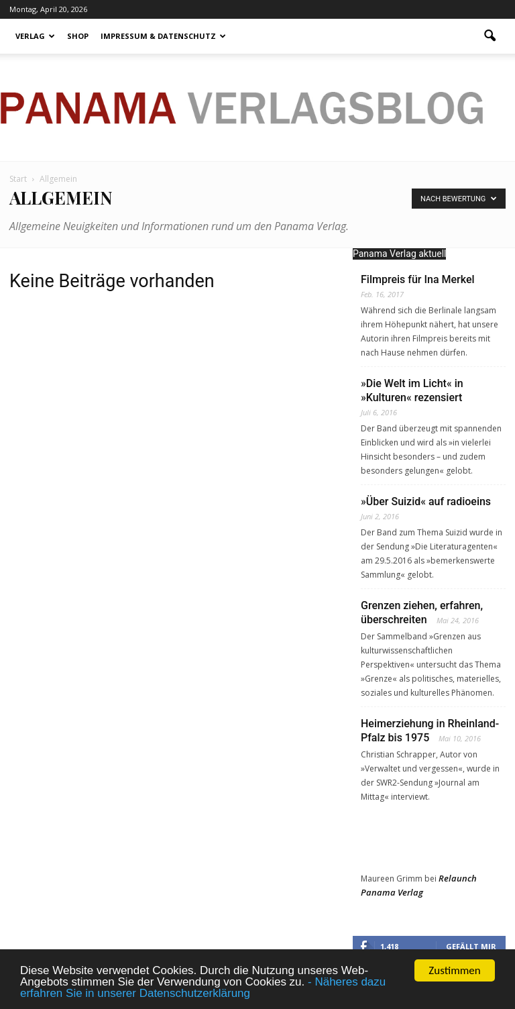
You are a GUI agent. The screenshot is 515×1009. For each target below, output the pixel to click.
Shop (78, 36)
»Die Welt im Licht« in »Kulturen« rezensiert (412, 390)
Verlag (35, 36)
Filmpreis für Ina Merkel (418, 279)
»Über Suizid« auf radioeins (426, 501)
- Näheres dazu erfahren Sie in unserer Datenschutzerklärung (203, 987)
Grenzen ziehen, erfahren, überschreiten (422, 612)
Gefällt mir (471, 946)
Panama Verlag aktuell (399, 253)
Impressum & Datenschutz (163, 36)
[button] (489, 36)
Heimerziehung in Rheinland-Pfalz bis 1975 (430, 730)
